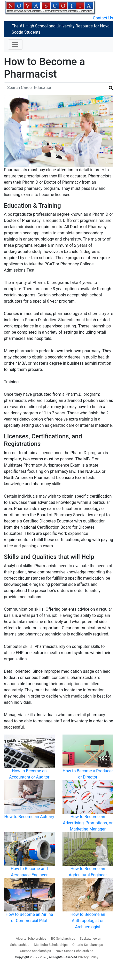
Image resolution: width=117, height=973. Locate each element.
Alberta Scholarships (31, 938)
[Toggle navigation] (15, 44)
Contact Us (103, 18)
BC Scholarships (63, 938)
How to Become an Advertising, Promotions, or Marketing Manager (88, 823)
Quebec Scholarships (35, 951)
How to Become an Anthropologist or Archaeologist (87, 920)
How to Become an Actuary (29, 816)
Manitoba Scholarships (51, 945)
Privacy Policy (88, 957)
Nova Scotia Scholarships (74, 951)
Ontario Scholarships (87, 945)
